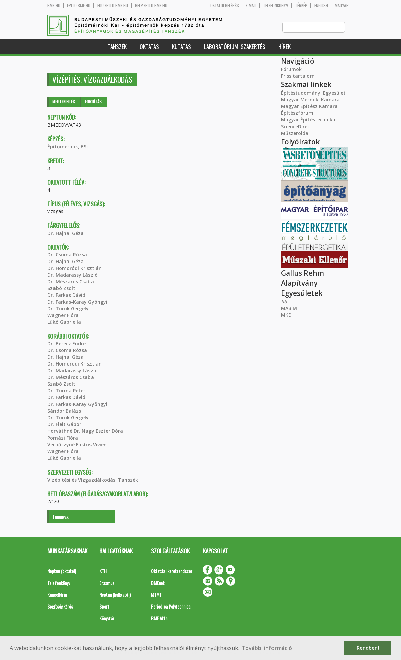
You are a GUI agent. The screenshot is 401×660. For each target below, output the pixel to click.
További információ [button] (267, 648)
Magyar (342, 5)
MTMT (156, 594)
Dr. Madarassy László (72, 275)
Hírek (284, 47)
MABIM (289, 308)
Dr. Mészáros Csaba (70, 282)
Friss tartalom (298, 76)
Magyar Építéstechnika (308, 120)
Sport (104, 606)
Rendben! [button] (368, 648)
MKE (286, 315)
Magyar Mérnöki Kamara (310, 100)
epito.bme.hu (78, 5)
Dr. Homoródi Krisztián (74, 268)
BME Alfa (159, 618)
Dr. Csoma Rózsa (67, 255)
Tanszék (117, 47)
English (321, 5)
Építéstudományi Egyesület (313, 93)
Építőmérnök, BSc (68, 147)
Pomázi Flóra (62, 438)
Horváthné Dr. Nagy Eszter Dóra (85, 431)
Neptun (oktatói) (61, 571)
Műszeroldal (295, 133)
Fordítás (93, 102)
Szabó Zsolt (61, 288)
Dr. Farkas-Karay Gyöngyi (77, 302)
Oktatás (149, 47)
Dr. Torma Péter (66, 391)
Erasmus (106, 583)
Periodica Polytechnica (170, 606)
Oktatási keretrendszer (171, 571)
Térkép (301, 5)
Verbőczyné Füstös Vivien (77, 445)
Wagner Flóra (63, 315)
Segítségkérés (60, 606)
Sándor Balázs (64, 411)
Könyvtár (106, 618)
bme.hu (53, 5)
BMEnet (158, 583)
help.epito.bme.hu (151, 5)
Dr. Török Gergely (68, 309)
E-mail (251, 5)
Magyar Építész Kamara (309, 106)
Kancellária (57, 594)
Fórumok (291, 69)
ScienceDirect (296, 127)
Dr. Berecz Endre (66, 344)
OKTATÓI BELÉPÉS (224, 5)
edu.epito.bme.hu (112, 5)
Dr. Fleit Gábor (64, 424)
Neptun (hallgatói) (115, 594)
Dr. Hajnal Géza (65, 233)
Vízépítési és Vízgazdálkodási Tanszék (92, 480)
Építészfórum (297, 113)
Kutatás (181, 47)
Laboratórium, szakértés (234, 47)
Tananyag (60, 516)
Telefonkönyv (275, 5)
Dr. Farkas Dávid (66, 295)
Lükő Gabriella (64, 322)
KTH (103, 571)
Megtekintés (63, 102)
